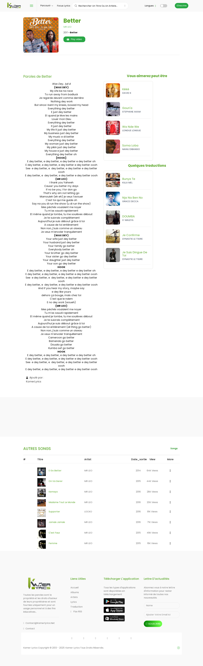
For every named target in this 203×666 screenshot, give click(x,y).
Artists (74, 597)
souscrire (153, 623)
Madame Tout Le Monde (62, 502)
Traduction (76, 606)
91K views (152, 511)
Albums (74, 592)
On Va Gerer (56, 481)
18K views (152, 543)
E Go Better (55, 470)
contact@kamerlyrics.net (39, 623)
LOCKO (88, 511)
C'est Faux (54, 532)
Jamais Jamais (57, 522)
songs (174, 448)
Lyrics (73, 602)
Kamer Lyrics (72, 647)
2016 (138, 491)
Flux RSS (76, 611)
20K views (152, 502)
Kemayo (53, 491)
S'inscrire (182, 5)
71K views (152, 522)
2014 (138, 470)
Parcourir (46, 5)
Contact (29, 628)
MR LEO (67, 26)
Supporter (54, 511)
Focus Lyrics (63, 5)
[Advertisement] (101, 63)
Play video (74, 39)
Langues (150, 5)
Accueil (74, 587)
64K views (152, 470)
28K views (152, 491)
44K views (152, 481)
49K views (152, 532)
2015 (138, 481)
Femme (53, 543)
